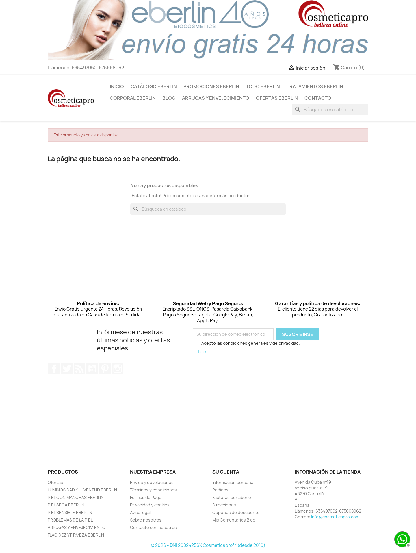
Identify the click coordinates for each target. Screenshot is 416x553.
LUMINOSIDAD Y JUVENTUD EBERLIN (82, 490)
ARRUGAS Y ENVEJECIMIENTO (215, 98)
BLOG (168, 98)
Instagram (117, 368)
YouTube (92, 368)
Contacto (317, 98)
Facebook (54, 368)
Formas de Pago (145, 497)
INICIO (117, 86)
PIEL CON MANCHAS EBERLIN (76, 497)
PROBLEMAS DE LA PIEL (70, 520)
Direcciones (224, 505)
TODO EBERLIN (263, 86)
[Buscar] (330, 109)
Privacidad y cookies (150, 505)
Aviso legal (140, 512)
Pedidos (220, 490)
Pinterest (105, 368)
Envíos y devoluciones (152, 482)
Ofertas (55, 482)
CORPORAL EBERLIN (133, 98)
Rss (79, 368)
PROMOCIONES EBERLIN (211, 86)
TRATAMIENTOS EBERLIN (315, 86)
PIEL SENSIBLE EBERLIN (70, 512)
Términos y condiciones (153, 490)
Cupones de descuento (236, 512)
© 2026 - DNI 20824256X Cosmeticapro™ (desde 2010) (208, 545)
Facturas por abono (231, 497)
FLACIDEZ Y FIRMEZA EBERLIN (76, 535)
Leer (203, 351)
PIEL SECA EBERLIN (66, 505)
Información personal (233, 482)
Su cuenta (225, 472)
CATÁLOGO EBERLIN (154, 86)
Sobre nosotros (145, 520)
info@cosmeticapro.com (335, 516)
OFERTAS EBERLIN (277, 98)
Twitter (67, 368)
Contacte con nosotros (153, 527)
